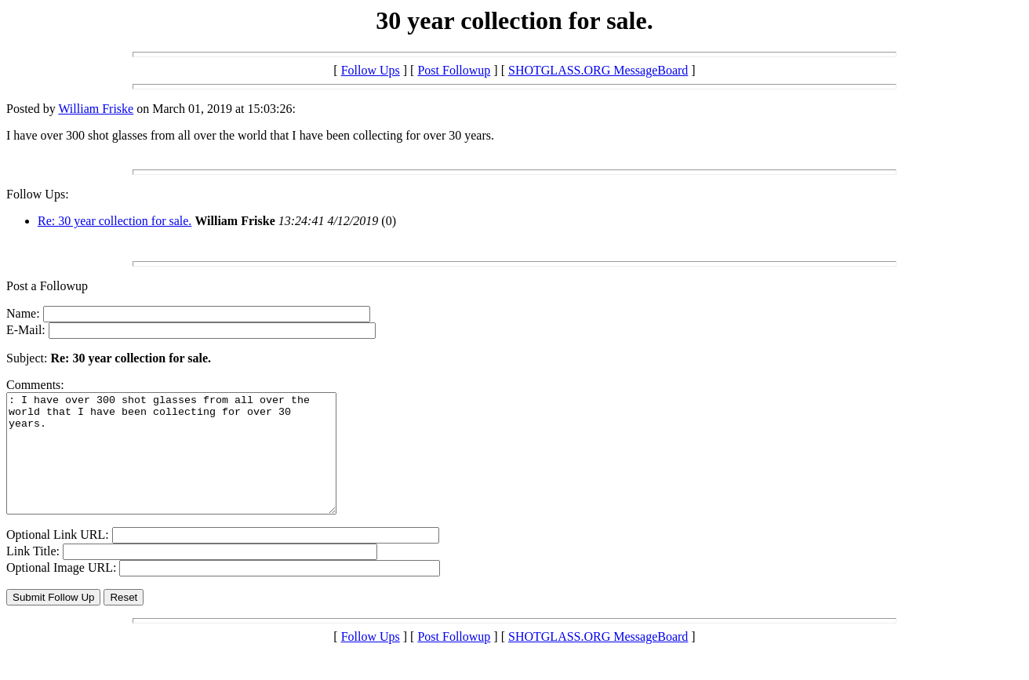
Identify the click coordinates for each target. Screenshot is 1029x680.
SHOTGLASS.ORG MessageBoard (598, 70)
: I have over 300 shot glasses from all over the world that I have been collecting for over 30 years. (191, 465)
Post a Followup (47, 286)
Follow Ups (370, 70)
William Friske (95, 108)
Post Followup (453, 70)
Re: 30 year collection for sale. (114, 220)
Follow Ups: (37, 194)
